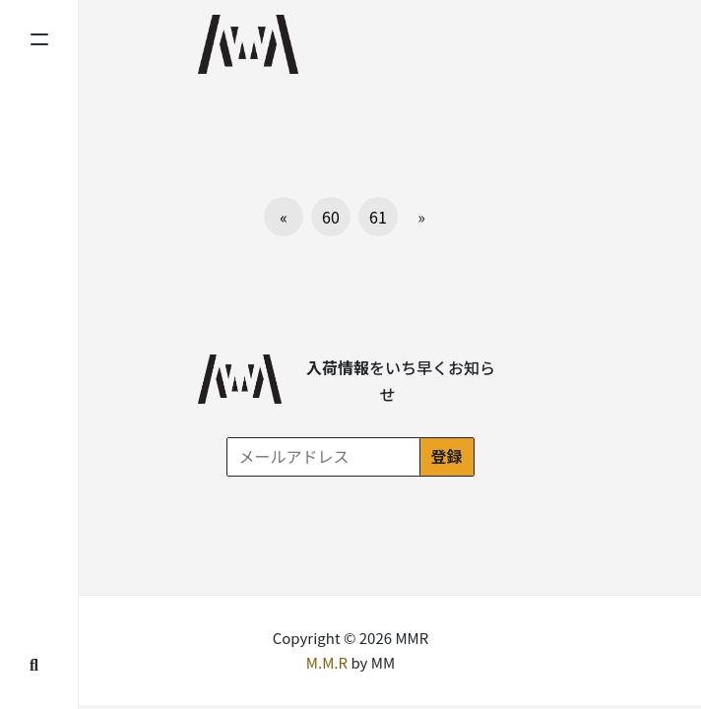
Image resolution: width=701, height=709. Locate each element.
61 (378, 216)
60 (331, 216)
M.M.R (327, 662)
